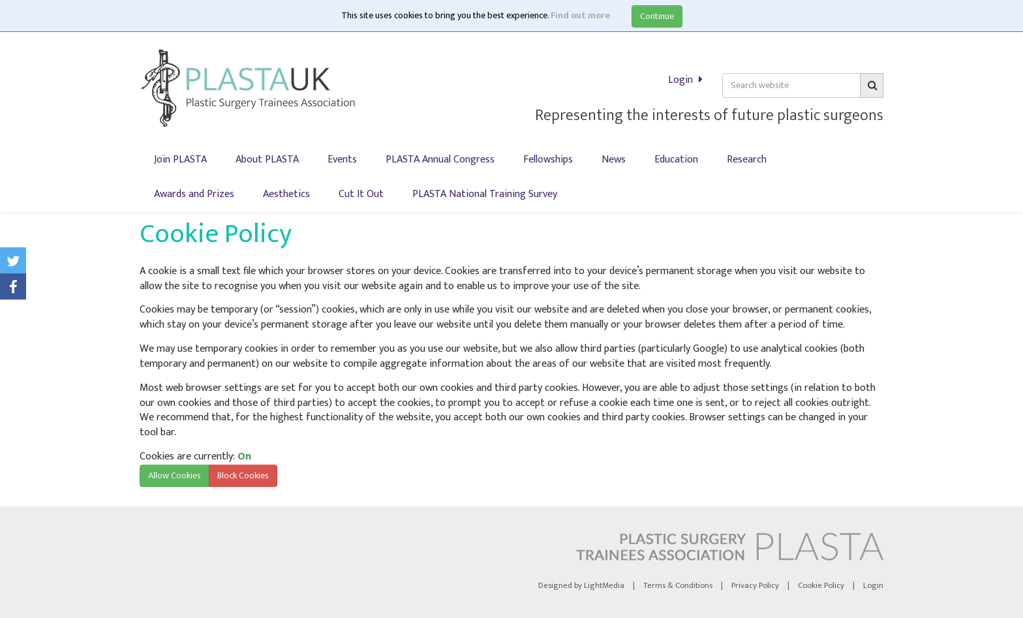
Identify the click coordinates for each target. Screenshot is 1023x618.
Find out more (580, 15)
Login (825, 80)
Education (676, 159)
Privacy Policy (755, 586)
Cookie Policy (821, 586)
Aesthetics (286, 194)
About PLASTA (267, 159)
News (614, 159)
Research (747, 159)
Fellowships (548, 159)
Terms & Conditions (677, 586)
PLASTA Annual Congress (440, 159)
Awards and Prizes (194, 194)
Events (342, 159)
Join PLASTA (180, 159)
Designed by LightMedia (581, 586)
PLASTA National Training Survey (484, 194)
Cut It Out (361, 194)
